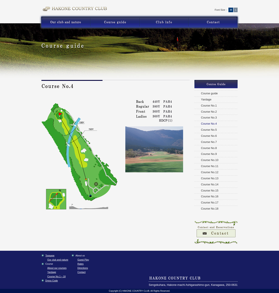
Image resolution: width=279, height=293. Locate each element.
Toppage (186, 5)
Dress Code (51, 280)
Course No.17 (209, 202)
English (227, 5)
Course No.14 (209, 184)
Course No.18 (209, 208)
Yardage (206, 99)
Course (115, 22)
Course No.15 (209, 190)
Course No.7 (209, 142)
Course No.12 (209, 172)
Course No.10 (209, 160)
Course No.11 (209, 166)
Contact (214, 22)
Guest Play (164, 22)
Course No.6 (209, 135)
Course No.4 (209, 123)
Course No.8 (209, 148)
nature (64, 22)
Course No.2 (209, 111)
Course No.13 (209, 178)
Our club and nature (57, 259)
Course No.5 (209, 129)
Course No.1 (209, 105)
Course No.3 (209, 117)
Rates (80, 264)
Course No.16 (209, 196)
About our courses (56, 268)
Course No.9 (209, 154)
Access (205, 5)
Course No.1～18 (56, 276)
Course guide (209, 93)
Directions (82, 268)
